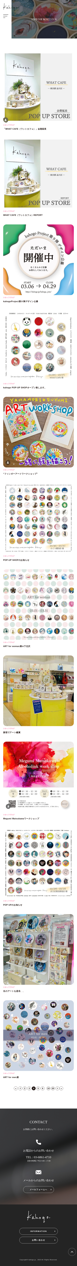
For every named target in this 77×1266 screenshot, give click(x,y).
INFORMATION (38, 1231)
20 (53, 1088)
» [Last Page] (61, 1088)
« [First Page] (15, 1088)
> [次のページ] (57, 1088)
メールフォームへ (38, 1190)
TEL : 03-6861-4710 (38, 1157)
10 (48, 1088)
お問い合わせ (38, 1240)
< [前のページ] (20, 1088)
